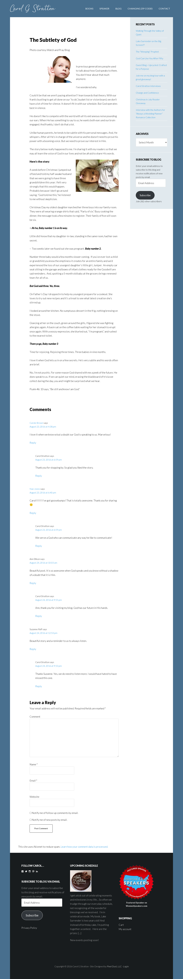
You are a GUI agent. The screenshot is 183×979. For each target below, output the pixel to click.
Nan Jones (35, 488)
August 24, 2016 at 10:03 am (43, 562)
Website (34, 796)
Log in (126, 966)
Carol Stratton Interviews (148, 86)
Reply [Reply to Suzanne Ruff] (33, 649)
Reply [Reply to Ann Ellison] (33, 583)
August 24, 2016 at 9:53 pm (48, 665)
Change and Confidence (147, 92)
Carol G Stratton (33, 9)
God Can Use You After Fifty (149, 58)
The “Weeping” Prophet (147, 51)
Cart (121, 924)
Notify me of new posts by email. (49, 819)
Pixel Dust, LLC (114, 966)
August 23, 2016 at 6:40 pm (43, 492)
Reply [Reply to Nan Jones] (33, 512)
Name (34, 764)
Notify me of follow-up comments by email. (55, 812)
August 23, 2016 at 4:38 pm (43, 426)
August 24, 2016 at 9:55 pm (48, 599)
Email (33, 780)
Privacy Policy (29, 927)
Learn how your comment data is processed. (84, 846)
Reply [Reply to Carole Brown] (33, 442)
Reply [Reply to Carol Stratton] (38, 475)
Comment (35, 716)
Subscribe (145, 195)
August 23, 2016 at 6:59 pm (48, 459)
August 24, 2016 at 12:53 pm (43, 633)
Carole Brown (36, 422)
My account (125, 929)
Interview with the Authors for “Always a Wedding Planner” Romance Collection (150, 113)
